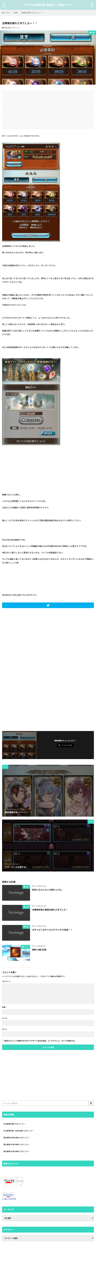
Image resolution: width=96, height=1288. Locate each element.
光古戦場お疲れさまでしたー (14, 1124)
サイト (4, 1029)
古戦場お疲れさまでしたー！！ (33, 13)
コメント (6, 981)
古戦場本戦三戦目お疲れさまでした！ (50, 909)
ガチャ (26, 947)
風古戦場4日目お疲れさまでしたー (16, 1138)
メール (4, 1018)
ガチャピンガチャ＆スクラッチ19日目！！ (52, 929)
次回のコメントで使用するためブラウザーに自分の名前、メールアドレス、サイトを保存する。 (40, 1041)
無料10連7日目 (39, 949)
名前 (3, 1007)
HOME (7, 13)
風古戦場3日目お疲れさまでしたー (16, 1144)
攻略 (15, 13)
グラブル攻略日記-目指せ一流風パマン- (48, 5)
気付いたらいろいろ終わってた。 (47, 889)
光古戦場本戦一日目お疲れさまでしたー (18, 1131)
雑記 (10, 28)
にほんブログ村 (9, 1199)
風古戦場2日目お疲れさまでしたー (16, 1151)
